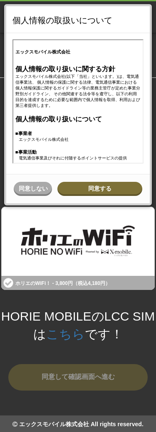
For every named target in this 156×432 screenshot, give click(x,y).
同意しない (33, 188)
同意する (99, 188)
